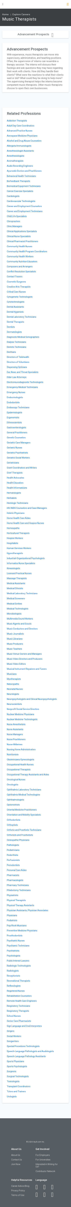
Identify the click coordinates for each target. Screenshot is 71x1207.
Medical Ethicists (15, 588)
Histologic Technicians (17, 503)
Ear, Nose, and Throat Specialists (22, 372)
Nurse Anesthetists (16, 724)
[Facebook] (38, 1187)
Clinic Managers (14, 226)
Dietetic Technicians (16, 347)
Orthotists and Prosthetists (20, 835)
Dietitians (11, 352)
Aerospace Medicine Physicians (22, 136)
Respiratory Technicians (18, 1006)
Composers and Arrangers (20, 266)
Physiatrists (12, 895)
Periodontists (13, 865)
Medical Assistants (16, 583)
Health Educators (15, 483)
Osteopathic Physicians (18, 840)
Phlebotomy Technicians (19, 890)
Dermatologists (14, 332)
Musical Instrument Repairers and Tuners (27, 669)
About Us (15, 1155)
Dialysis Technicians (16, 342)
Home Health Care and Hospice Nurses (25, 523)
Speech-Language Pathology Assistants (26, 1056)
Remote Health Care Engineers (22, 1001)
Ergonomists (13, 417)
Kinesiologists (13, 568)
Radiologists (13, 971)
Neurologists (13, 694)
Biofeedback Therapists (18, 181)
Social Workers (14, 1036)
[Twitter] (54, 1187)
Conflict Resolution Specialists (21, 271)
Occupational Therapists (19, 769)
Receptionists (13, 976)
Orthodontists (13, 820)
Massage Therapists (17, 578)
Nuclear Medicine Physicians (20, 714)
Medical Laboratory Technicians (22, 593)
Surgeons (11, 1071)
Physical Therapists (16, 900)
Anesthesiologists (15, 156)
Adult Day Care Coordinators (20, 126)
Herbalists (12, 498)
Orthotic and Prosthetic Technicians (24, 830)
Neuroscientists (14, 704)
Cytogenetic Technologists (20, 297)
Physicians (12, 915)
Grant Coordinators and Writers (22, 468)
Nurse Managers (15, 734)
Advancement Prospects (35, 34)
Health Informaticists (17, 488)
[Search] (68, 4)
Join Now (15, 1164)
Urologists (12, 1096)
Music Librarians (15, 639)
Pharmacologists (15, 880)
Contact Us (16, 1159)
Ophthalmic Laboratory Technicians (24, 789)
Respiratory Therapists (18, 1011)
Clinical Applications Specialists (22, 231)
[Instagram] (38, 1194)
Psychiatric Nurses (16, 940)
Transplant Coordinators (18, 1086)
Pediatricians (13, 850)
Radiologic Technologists (19, 966)
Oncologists (12, 784)
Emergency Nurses (16, 392)
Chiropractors (13, 221)
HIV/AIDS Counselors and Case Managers (27, 508)
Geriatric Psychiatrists (17, 452)
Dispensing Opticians (17, 367)
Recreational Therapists (18, 981)
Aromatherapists (15, 161)
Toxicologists (13, 1081)
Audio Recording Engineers (20, 166)
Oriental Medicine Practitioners (22, 810)
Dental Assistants (15, 307)
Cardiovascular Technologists (21, 201)
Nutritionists (13, 754)
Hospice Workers (15, 538)
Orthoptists (12, 825)
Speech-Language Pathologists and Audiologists (30, 1051)
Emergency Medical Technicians (22, 387)
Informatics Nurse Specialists (21, 563)
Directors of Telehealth (18, 357)
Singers (10, 1031)
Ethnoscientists (14, 422)
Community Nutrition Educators (22, 261)
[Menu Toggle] (2, 4)
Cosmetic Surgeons (16, 282)
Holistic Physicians (16, 513)
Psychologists (13, 955)
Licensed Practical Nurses (19, 573)
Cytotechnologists (15, 302)
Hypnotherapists (15, 553)
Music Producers (15, 644)
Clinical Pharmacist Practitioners (22, 241)
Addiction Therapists (17, 120)
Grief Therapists (15, 473)
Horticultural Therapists (18, 533)
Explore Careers (21, 14)
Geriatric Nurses (14, 447)
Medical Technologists (17, 608)
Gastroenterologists (16, 427)
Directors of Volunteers (18, 362)
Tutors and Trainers (16, 1091)
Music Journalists (15, 634)
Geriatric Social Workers (18, 457)
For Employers (43, 1155)
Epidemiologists (14, 412)
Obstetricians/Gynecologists (20, 759)
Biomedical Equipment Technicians (24, 186)
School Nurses (14, 1016)
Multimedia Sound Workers (20, 619)
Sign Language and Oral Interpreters (24, 1026)
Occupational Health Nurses (20, 764)
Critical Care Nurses (16, 292)
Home (5, 14)
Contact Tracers (14, 276)
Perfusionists (13, 860)
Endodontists (13, 402)
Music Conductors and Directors (22, 629)
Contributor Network (45, 1171)
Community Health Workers (20, 256)
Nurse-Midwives (14, 744)
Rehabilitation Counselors (19, 996)
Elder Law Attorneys (16, 377)
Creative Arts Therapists (19, 287)
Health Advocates (15, 478)
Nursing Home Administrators (21, 749)
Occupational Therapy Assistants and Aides (28, 774)
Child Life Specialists (17, 216)
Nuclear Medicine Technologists (22, 719)
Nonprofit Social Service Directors (23, 709)
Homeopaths (13, 528)
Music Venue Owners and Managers (24, 654)
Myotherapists (14, 679)
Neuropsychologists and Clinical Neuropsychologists (32, 699)
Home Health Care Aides (19, 518)
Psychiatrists (13, 950)
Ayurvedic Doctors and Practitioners (24, 171)
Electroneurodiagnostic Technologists (25, 382)
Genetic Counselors (16, 437)
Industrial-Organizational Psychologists (26, 558)
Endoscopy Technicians (18, 407)
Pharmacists (13, 875)
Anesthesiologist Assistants (20, 151)
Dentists (11, 327)
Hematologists (14, 493)
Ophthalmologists (15, 799)
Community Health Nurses (19, 246)
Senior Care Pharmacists (19, 1021)
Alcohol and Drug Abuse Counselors (24, 141)
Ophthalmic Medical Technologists (23, 794)
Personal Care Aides (17, 870)
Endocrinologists (15, 397)
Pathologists (13, 845)
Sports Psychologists (17, 1066)
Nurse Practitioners (16, 739)
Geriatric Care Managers (18, 442)
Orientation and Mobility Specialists (24, 815)
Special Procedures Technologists (23, 1046)
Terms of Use (17, 1195)
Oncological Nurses (16, 779)
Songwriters (13, 1041)
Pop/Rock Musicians (17, 925)
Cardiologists (13, 196)
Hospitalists (12, 543)
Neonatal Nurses (15, 689)
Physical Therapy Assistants (20, 905)
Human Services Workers (19, 548)
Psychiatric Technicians (18, 945)
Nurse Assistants (15, 729)
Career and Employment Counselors (24, 206)
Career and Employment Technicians (24, 211)
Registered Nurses (16, 991)
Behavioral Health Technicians (21, 176)
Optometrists (13, 804)
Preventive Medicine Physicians (22, 930)
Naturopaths (13, 684)
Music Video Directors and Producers (24, 659)
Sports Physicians (15, 1061)
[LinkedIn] (46, 1187)
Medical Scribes (14, 603)
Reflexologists (14, 986)
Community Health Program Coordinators (27, 251)
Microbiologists (14, 613)
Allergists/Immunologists (19, 146)
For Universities (43, 1159)
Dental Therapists (15, 322)
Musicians (12, 674)
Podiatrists (12, 920)
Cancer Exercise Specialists (20, 191)
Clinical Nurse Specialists (19, 236)
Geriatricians (13, 462)
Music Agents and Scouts (19, 624)
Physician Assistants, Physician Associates (27, 910)
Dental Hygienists (15, 312)
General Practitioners (17, 432)
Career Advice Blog (20, 1186)
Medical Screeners (16, 598)
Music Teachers (14, 649)
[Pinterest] (46, 1194)
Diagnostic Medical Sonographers (23, 337)
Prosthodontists (14, 935)
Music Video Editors (16, 664)
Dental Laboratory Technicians (21, 317)
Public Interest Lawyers (18, 961)
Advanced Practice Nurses (19, 131)
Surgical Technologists (18, 1076)
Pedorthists (12, 855)
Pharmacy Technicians (18, 885)
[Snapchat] (54, 1194)
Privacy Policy (18, 1190)
